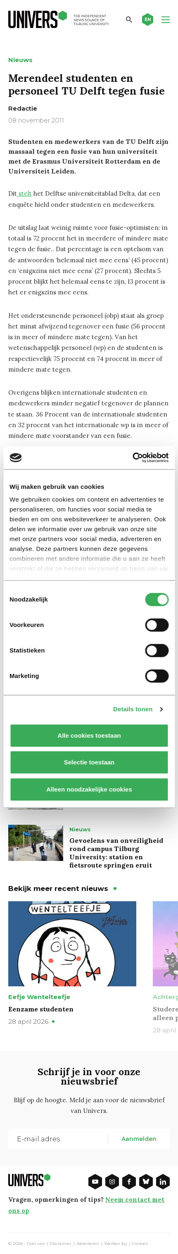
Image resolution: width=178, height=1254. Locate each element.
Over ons (36, 1244)
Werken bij (115, 1244)
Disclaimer (60, 1244)
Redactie (22, 108)
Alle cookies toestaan (89, 735)
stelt (24, 193)
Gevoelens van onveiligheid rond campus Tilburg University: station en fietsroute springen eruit (116, 852)
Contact (140, 1244)
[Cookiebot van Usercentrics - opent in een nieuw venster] (132, 457)
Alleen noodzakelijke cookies (89, 789)
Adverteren (87, 1244)
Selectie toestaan (89, 762)
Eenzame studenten (41, 1009)
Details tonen (132, 709)
